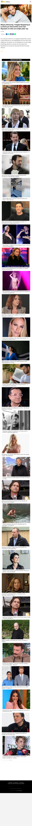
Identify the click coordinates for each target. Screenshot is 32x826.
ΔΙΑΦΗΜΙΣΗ (10, 815)
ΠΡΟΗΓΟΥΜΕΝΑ (5, 793)
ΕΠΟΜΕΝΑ (10, 793)
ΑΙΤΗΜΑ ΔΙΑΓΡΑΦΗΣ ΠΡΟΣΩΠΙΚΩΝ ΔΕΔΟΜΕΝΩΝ (16, 816)
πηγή (2, 67)
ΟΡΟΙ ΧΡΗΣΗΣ (21, 815)
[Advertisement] (16, 44)
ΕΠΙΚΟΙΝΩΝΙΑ (15, 815)
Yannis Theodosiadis (19, 823)
